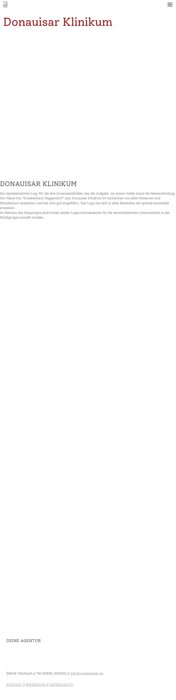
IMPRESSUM (35, 685)
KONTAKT (14, 685)
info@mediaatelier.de (86, 673)
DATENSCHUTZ (61, 685)
